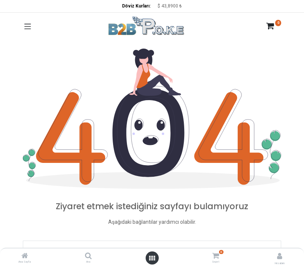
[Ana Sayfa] (24, 256)
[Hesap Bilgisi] (279, 256)
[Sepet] (215, 255)
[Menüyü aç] (152, 258)
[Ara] (88, 256)
